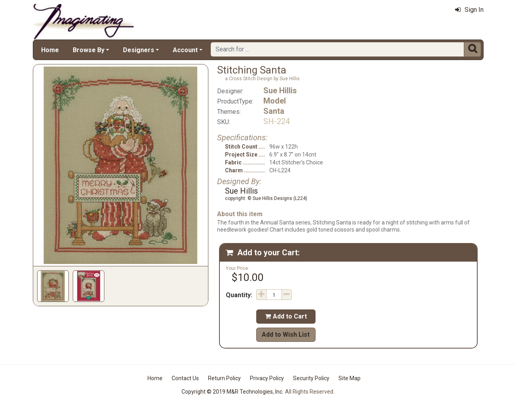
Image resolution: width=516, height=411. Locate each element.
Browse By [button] (88, 50)
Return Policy (224, 378)
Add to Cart (286, 316)
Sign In (469, 9)
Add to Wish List (286, 334)
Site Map (349, 378)
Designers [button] (138, 50)
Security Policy (311, 378)
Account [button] (185, 50)
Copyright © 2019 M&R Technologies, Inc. (232, 391)
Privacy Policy (267, 378)
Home (50, 50)
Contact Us (185, 378)
